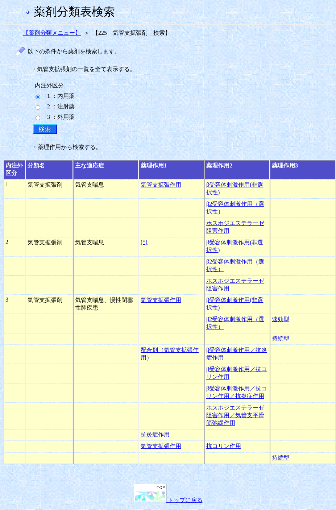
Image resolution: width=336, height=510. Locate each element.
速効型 (280, 319)
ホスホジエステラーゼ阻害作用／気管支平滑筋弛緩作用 (235, 415)
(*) (144, 242)
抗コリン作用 (223, 446)
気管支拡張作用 (161, 185)
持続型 (280, 338)
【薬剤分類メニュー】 (52, 33)
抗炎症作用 (155, 434)
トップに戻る (168, 500)
